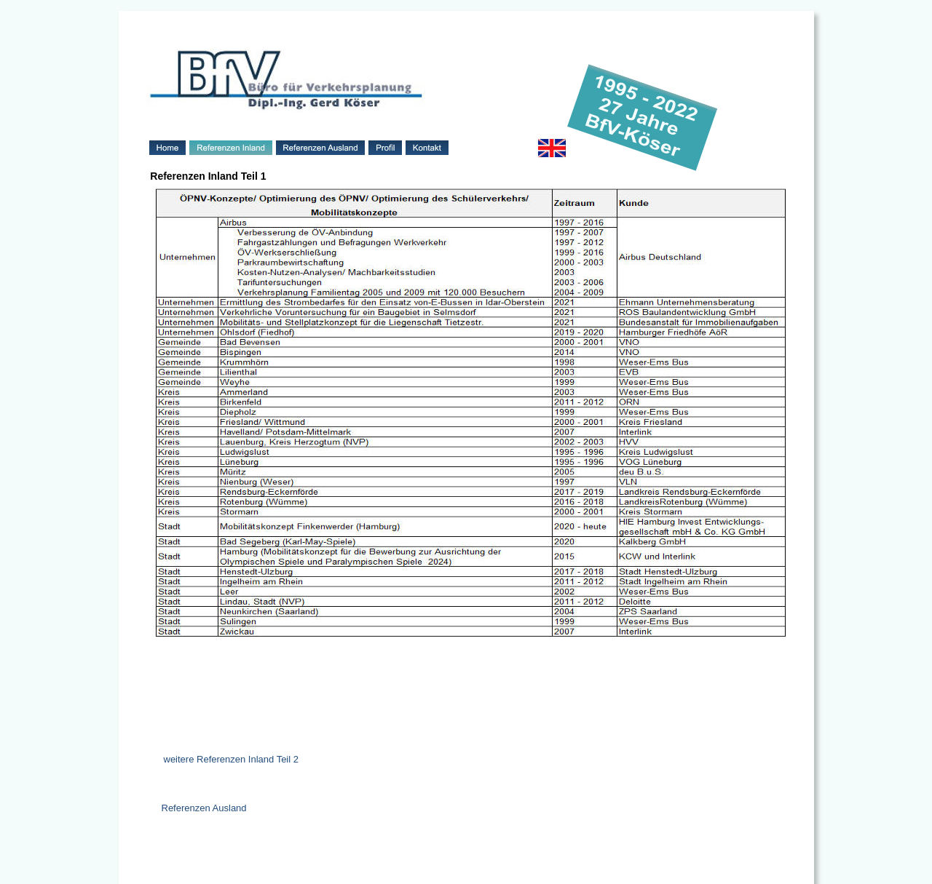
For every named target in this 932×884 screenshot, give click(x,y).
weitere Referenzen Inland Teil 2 (231, 759)
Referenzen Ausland (204, 808)
